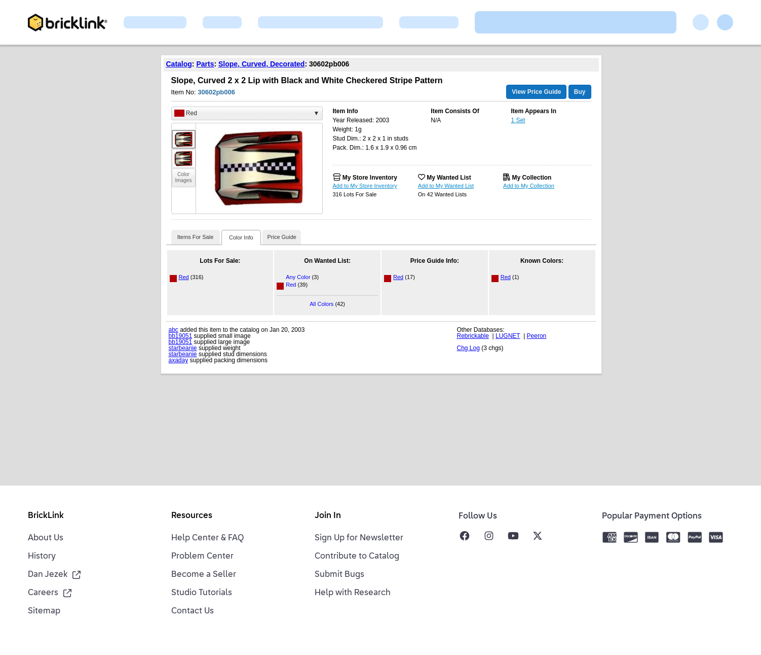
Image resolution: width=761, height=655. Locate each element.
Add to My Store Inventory (365, 186)
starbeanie (183, 348)
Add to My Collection (528, 186)
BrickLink (46, 516)
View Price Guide (536, 91)
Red (184, 277)
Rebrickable (473, 335)
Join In (328, 516)
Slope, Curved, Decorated (261, 64)
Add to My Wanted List (446, 186)
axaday (178, 360)
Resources (191, 516)
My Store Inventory (370, 177)
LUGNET (508, 335)
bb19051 (181, 335)
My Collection (531, 177)
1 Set (518, 120)
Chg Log (468, 348)
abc (173, 329)
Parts (205, 64)
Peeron (537, 335)
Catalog (179, 64)
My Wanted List (449, 177)
